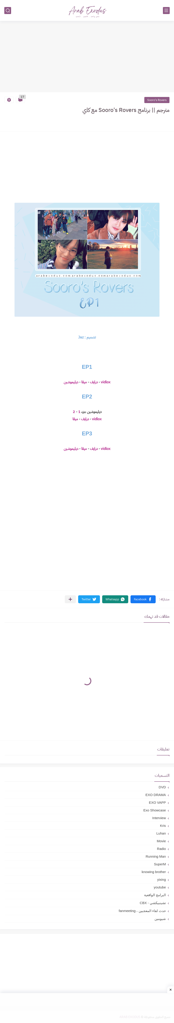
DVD (162, 787)
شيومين (160, 919)
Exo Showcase (154, 810)
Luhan (161, 833)
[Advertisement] (87, 57)
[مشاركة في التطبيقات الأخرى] (70, 599)
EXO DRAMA (155, 795)
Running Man (156, 856)
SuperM (160, 864)
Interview (159, 818)
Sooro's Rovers (157, 100)
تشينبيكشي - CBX (153, 903)
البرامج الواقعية (155, 895)
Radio (161, 849)
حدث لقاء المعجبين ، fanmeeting (142, 911)
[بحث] (7, 10)
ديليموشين (71, 382)
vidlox (105, 382)
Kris (163, 826)
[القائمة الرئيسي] (166, 10)
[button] (143, 599)
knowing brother (154, 872)
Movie (161, 841)
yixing (161, 879)
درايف (93, 382)
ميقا (83, 382)
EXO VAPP (157, 802)
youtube (160, 887)
